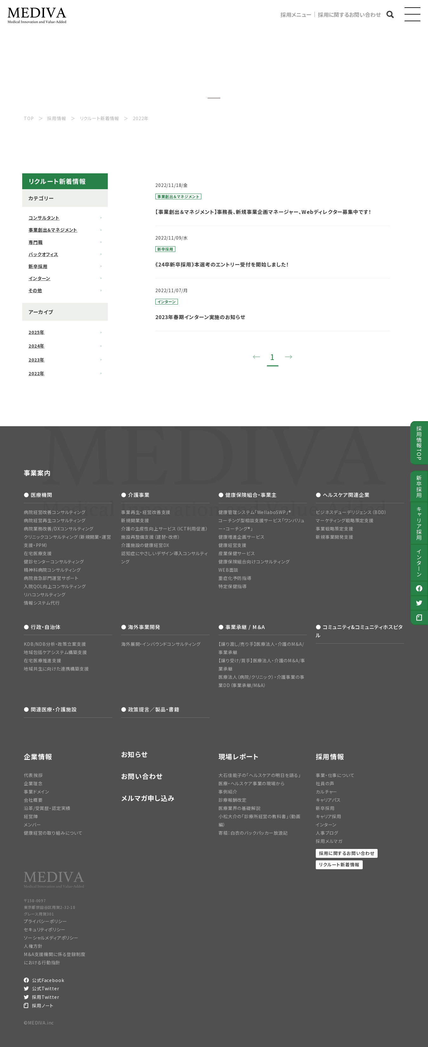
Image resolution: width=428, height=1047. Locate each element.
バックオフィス (43, 254)
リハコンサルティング (44, 594)
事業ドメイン (36, 791)
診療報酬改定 (232, 800)
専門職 (36, 242)
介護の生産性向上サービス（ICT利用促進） (164, 528)
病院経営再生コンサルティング (55, 520)
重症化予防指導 (234, 578)
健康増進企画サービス (241, 537)
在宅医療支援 (38, 553)
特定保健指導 (232, 586)
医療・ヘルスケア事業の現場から (251, 783)
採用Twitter (45, 997)
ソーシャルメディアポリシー (51, 938)
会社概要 (33, 800)
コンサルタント (44, 218)
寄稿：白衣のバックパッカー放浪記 (253, 833)
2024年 (36, 346)
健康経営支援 (232, 545)
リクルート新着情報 (339, 864)
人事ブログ (327, 833)
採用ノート (43, 1005)
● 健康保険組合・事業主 (247, 494)
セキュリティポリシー (44, 929)
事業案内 (37, 472)
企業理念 (33, 783)
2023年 (36, 359)
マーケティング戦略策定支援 (345, 520)
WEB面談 (228, 570)
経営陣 (31, 816)
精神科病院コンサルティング (52, 570)
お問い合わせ (142, 776)
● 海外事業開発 (140, 627)
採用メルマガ (329, 841)
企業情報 (38, 756)
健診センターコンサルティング (54, 561)
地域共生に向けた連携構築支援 (56, 668)
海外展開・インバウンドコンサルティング (161, 644)
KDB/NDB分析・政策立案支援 (55, 644)
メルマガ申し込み (148, 798)
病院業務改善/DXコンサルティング (59, 528)
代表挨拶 (33, 775)
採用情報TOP (419, 443)
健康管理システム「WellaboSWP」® (254, 512)
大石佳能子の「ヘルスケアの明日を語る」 (259, 775)
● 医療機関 (38, 494)
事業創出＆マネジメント (53, 230)
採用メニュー (296, 14)
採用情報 (330, 756)
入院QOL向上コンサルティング (55, 586)
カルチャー (326, 791)
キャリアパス (328, 800)
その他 (35, 290)
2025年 (36, 332)
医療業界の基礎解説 (239, 808)
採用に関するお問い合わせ (349, 14)
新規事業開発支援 (334, 537)
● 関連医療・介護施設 (50, 709)
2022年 (36, 373)
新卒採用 (419, 486)
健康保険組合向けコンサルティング (253, 561)
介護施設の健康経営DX (145, 545)
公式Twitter (45, 988)
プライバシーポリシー (45, 921)
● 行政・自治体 (42, 627)
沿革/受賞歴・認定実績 (47, 808)
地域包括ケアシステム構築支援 (55, 652)
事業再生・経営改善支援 (146, 512)
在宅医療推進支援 (43, 660)
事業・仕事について (335, 775)
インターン (419, 563)
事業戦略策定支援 (334, 528)
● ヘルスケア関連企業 (343, 494)
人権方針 (33, 946)
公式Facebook (48, 980)
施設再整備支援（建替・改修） (150, 537)
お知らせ (134, 754)
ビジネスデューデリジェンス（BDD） (351, 512)
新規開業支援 (135, 520)
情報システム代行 (42, 603)
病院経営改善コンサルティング (55, 512)
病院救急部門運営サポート (51, 578)
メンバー (32, 824)
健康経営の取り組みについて (53, 833)
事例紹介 (227, 791)
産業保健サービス (236, 553)
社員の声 (325, 783)
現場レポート (238, 756)
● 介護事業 (135, 494)
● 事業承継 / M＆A (241, 627)
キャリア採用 (419, 523)
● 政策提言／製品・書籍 (150, 709)
